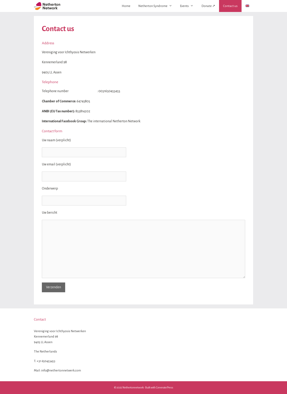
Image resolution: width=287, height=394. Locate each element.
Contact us (230, 6)
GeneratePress (164, 387)
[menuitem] (247, 6)
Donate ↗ (208, 6)
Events (189, 6)
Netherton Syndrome (157, 6)
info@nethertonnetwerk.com (61, 370)
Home (126, 6)
